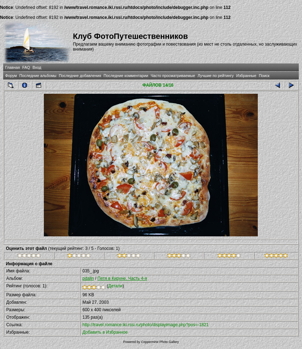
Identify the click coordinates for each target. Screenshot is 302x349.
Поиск (264, 75)
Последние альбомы (37, 75)
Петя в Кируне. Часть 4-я (122, 278)
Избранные (246, 75)
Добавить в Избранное (105, 332)
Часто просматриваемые (173, 75)
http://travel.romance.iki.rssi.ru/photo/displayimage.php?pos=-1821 (145, 324)
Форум (11, 75)
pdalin (88, 278)
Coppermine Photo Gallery (160, 342)
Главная (12, 67)
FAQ (26, 67)
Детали (115, 285)
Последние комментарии (126, 75)
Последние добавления (80, 75)
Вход (36, 67)
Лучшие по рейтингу (216, 75)
